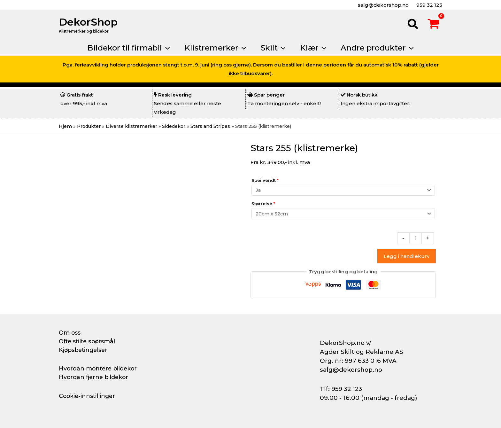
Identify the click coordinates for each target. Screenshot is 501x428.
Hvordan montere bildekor (99, 368)
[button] (413, 25)
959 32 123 (428, 5)
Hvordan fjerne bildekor (94, 377)
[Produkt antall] (415, 239)
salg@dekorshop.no (383, 5)
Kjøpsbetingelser (84, 350)
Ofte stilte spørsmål (88, 341)
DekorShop (88, 22)
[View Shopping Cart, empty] (433, 25)
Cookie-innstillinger (88, 396)
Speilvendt (265, 180)
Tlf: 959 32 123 (341, 389)
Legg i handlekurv (406, 257)
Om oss (70, 332)
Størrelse (263, 204)
